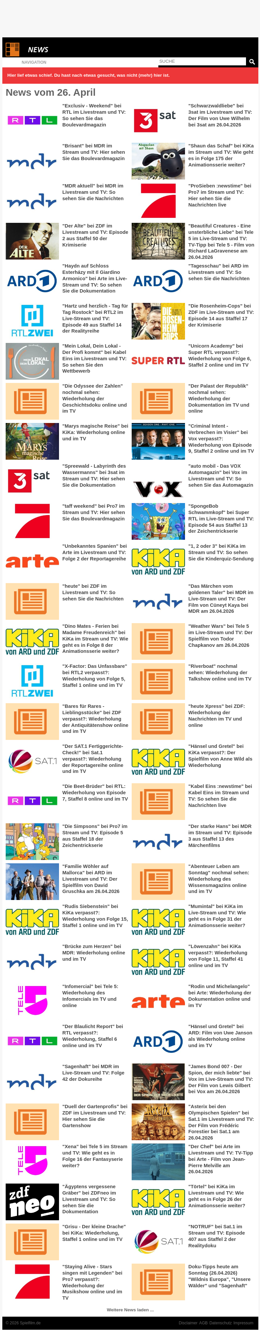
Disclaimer (188, 1323)
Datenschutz (220, 1323)
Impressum (243, 1323)
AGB (203, 1323)
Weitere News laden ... (130, 1309)
